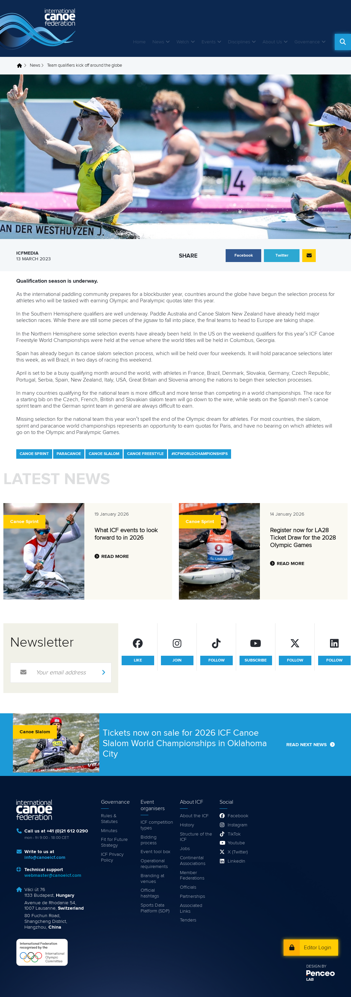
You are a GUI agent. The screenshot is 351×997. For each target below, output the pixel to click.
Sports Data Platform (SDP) (155, 908)
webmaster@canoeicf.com (52, 875)
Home (139, 42)
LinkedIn (236, 861)
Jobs (185, 848)
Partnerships (192, 896)
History (187, 825)
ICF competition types (157, 825)
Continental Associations (192, 860)
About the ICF (194, 816)
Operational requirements (154, 864)
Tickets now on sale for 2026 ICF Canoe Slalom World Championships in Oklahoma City (185, 743)
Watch (183, 42)
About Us (272, 42)
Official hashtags (150, 893)
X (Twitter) (238, 852)
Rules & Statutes (109, 819)
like (138, 660)
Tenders (188, 920)
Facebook (238, 816)
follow (216, 660)
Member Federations (192, 875)
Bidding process (149, 840)
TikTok (234, 834)
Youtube (236, 843)
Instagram (237, 825)
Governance (307, 42)
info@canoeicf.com (44, 857)
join (177, 660)
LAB (310, 980)
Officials (188, 887)
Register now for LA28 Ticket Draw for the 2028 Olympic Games (303, 537)
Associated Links (191, 908)
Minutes (109, 830)
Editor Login (317, 947)
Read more (115, 556)
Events (208, 42)
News (158, 42)
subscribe (256, 660)
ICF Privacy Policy (112, 857)
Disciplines (239, 42)
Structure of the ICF (196, 837)
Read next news (306, 744)
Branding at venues (152, 878)
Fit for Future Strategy (114, 842)
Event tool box (155, 851)
